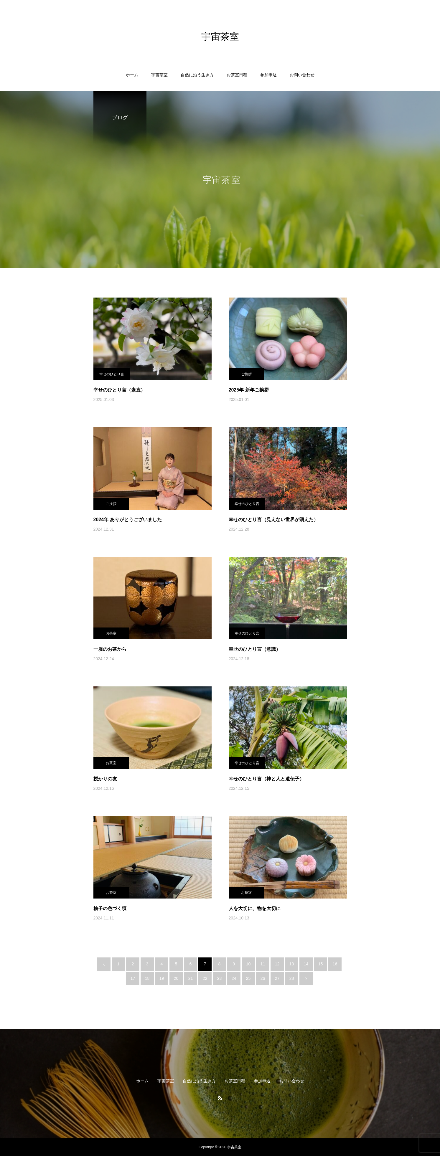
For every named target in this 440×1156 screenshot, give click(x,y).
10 (248, 964)
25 (248, 978)
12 (277, 964)
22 (205, 978)
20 (176, 978)
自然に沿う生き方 (197, 74)
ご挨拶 (246, 374)
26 (263, 978)
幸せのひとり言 (111, 374)
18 (147, 978)
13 (291, 964)
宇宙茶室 (159, 74)
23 (219, 978)
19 (161, 978)
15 (320, 964)
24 (234, 978)
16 (335, 964)
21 (190, 978)
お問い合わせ (302, 74)
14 (306, 964)
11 (263, 964)
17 (133, 978)
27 (277, 978)
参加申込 (268, 74)
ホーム (132, 74)
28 (291, 978)
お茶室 (111, 633)
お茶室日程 (237, 74)
